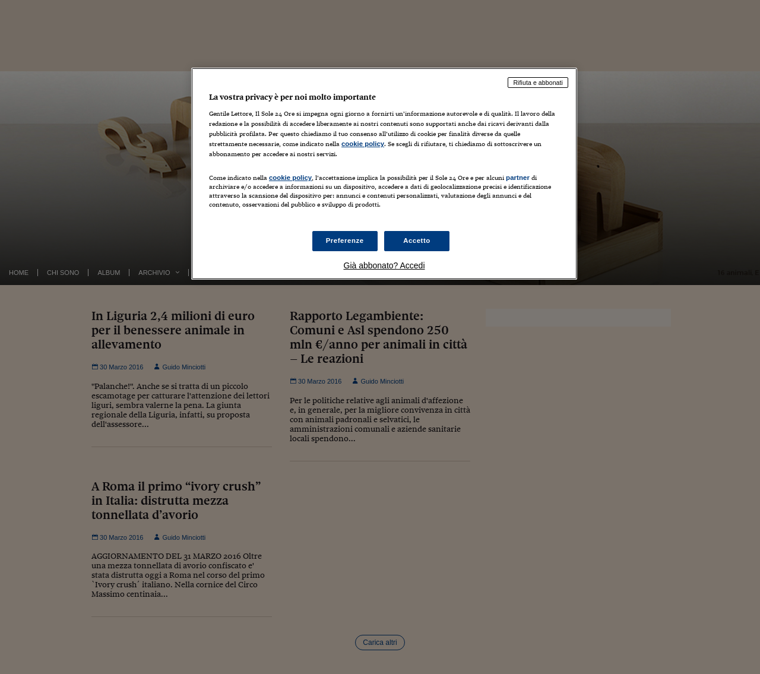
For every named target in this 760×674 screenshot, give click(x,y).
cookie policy (362, 143)
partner (518, 177)
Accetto (416, 240)
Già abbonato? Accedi (384, 265)
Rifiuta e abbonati (538, 82)
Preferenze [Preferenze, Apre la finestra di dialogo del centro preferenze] (345, 240)
